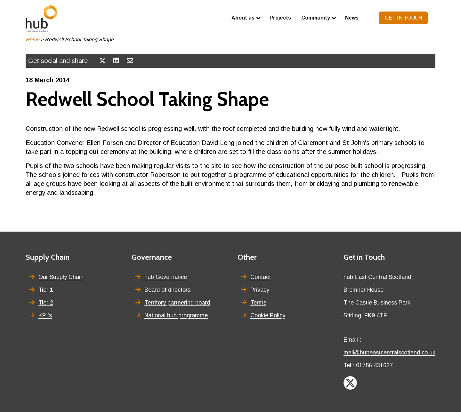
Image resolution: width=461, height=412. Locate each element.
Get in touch (403, 17)
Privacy (259, 290)
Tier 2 (45, 302)
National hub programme (176, 315)
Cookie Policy (267, 315)
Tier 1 (45, 290)
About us (243, 17)
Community (315, 17)
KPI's (45, 315)
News (352, 17)
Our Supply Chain (61, 277)
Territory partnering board (177, 302)
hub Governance (165, 277)
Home (32, 39)
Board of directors (167, 290)
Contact (260, 277)
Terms (258, 302)
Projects (280, 17)
